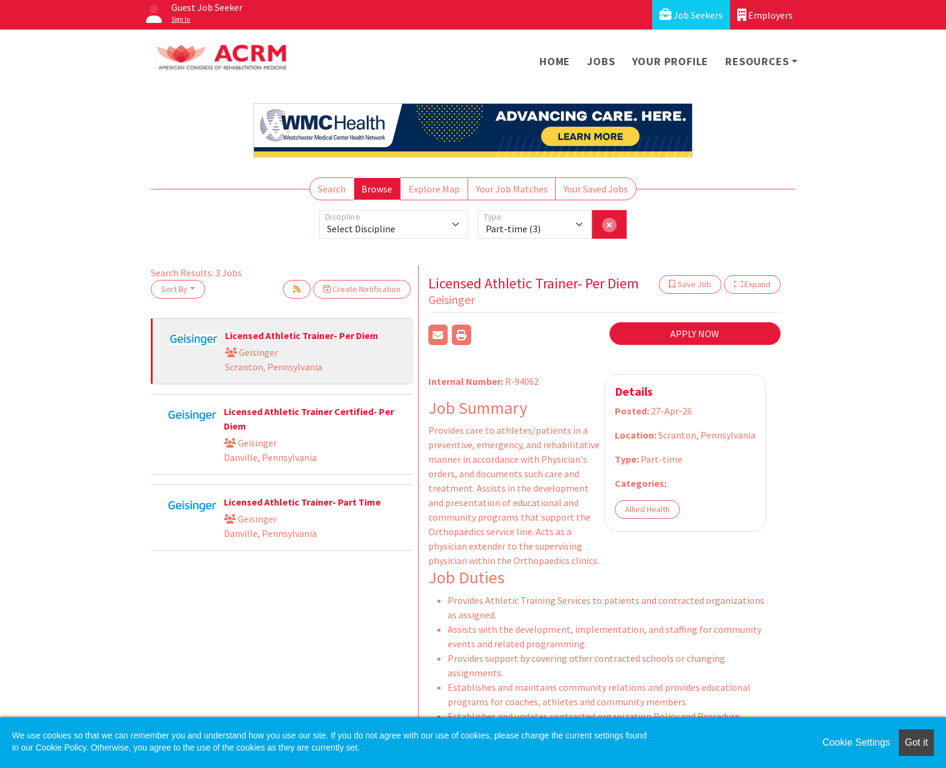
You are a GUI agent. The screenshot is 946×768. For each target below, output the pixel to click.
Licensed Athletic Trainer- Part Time (302, 502)
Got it (916, 742)
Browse (376, 189)
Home (554, 61)
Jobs (601, 61)
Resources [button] (757, 61)
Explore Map (434, 189)
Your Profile (670, 61)
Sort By (174, 289)
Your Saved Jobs (595, 189)
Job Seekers (691, 14)
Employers (765, 14)
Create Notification (362, 289)
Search (332, 189)
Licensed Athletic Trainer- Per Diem (301, 335)
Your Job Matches (512, 189)
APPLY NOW (694, 334)
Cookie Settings (856, 742)
